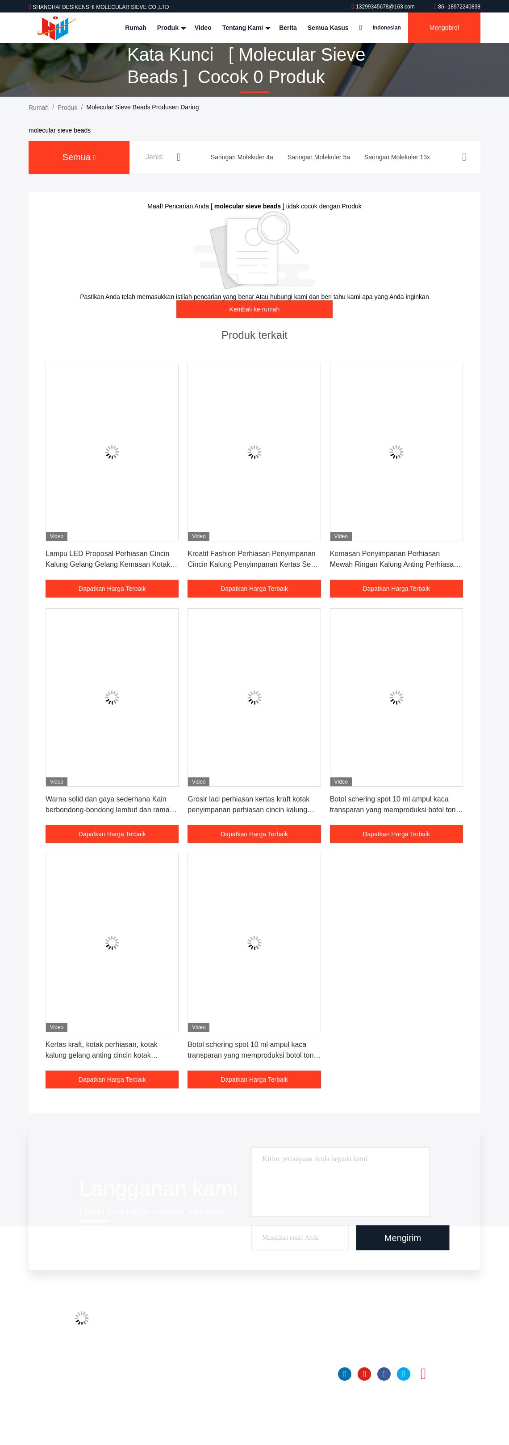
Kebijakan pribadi (178, 1406)
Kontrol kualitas (175, 1355)
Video (203, 27)
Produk (170, 27)
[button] (179, 157)
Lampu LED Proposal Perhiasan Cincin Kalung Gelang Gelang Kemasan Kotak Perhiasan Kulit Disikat (108, 564)
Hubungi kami (173, 1372)
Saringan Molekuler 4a (269, 1321)
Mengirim (402, 1238)
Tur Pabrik (168, 1338)
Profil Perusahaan (179, 1321)
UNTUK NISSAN (261, 1372)
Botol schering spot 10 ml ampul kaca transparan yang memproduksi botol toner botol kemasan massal (396, 809)
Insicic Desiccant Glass (270, 1406)
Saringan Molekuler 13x (271, 1355)
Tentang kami (245, 27)
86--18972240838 (457, 7)
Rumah (135, 27)
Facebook (384, 1374)
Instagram (423, 1374)
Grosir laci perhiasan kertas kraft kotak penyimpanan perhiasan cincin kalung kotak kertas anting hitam (248, 809)
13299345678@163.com (383, 7)
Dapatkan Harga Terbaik (112, 588)
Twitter (403, 1374)
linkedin (344, 1374)
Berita (288, 27)
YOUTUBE (364, 1374)
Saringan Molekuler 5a (269, 1338)
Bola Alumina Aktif (263, 1389)
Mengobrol (444, 27)
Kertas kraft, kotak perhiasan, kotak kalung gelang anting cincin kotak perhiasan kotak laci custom (102, 1055)
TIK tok (443, 1374)
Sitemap (165, 1389)
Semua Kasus (328, 27)
